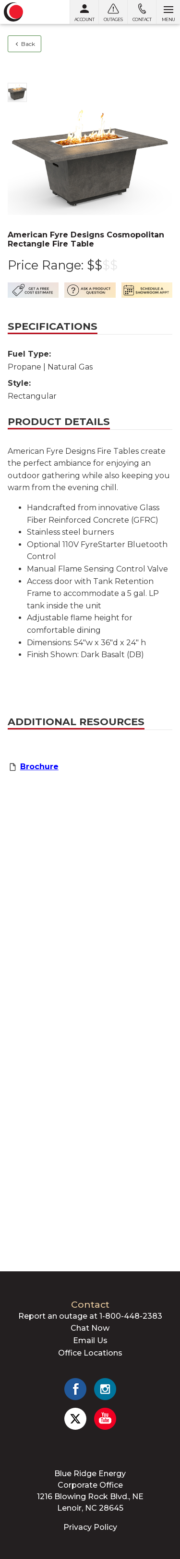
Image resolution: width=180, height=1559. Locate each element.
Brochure (39, 766)
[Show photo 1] (17, 92)
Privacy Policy (90, 1527)
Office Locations (90, 1352)
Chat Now (90, 1328)
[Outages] (112, 12)
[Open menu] (168, 12)
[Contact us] (141, 12)
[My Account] (84, 12)
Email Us (90, 1340)
